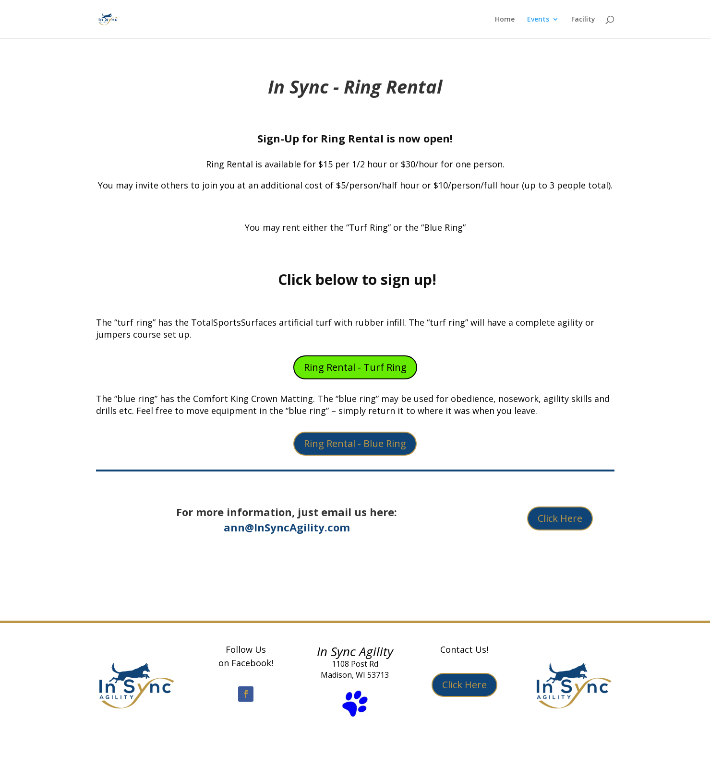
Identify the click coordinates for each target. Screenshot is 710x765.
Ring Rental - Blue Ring (355, 443)
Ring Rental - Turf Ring (355, 367)
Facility (583, 20)
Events (538, 20)
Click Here (560, 518)
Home (505, 20)
